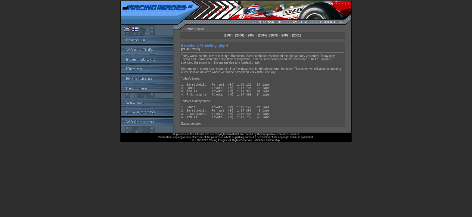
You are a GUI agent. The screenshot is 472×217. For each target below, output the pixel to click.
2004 (262, 35)
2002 (285, 35)
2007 (228, 35)
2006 (239, 35)
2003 (273, 35)
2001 (296, 35)
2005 (251, 35)
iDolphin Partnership (267, 147)
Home (189, 29)
